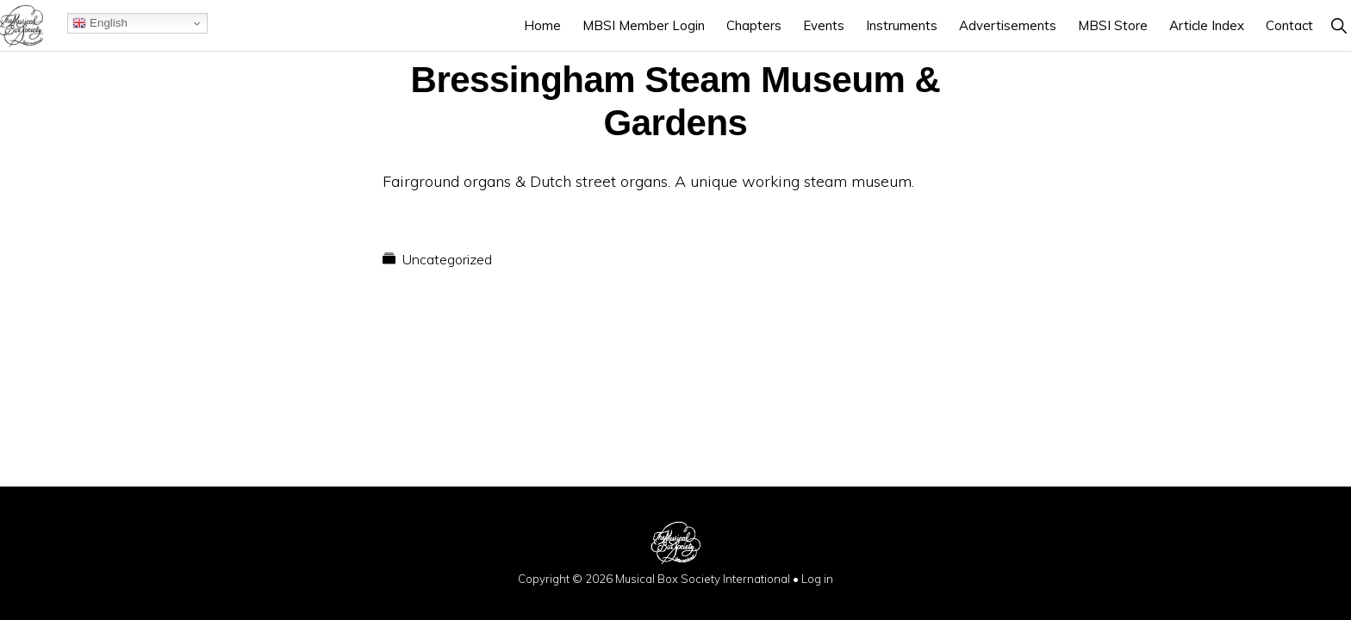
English (99, 23)
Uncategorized (447, 259)
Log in (817, 579)
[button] (1338, 25)
